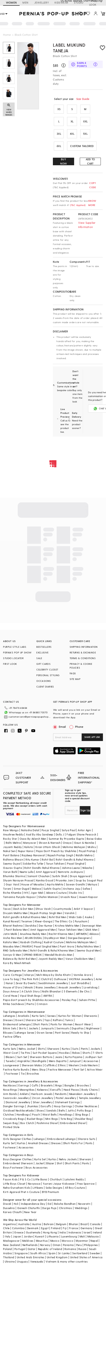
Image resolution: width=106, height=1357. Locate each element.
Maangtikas (27, 1089)
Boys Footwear (13, 1167)
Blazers (10, 1056)
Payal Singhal (75, 863)
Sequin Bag (10, 1123)
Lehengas (9, 1015)
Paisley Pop (69, 999)
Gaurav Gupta (12, 867)
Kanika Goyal (44, 880)
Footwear (12, 1073)
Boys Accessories (36, 1167)
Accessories (90, 1060)
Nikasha (87, 867)
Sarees (51, 1015)
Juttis (71, 1110)
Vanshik (69, 913)
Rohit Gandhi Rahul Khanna (41, 867)
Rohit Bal (47, 859)
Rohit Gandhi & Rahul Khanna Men (52, 950)
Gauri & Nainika (84, 842)
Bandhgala (39, 1060)
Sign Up (85, 810)
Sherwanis (90, 1015)
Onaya (67, 842)
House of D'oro (12, 987)
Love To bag (11, 979)
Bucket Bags (35, 1118)
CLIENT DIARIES (45, 686)
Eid (50, 1203)
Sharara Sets (33, 1020)
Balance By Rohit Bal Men (19, 958)
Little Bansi (40, 1179)
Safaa (86, 888)
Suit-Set (22, 1056)
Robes (76, 1052)
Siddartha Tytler (33, 863)
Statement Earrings (67, 1102)
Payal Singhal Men (45, 946)
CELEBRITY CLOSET (47, 669)
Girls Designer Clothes (17, 1138)
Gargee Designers (79, 937)
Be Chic (85, 991)
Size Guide (82, 98)
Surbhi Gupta (52, 888)
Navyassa (34, 1183)
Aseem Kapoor (88, 896)
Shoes (40, 1110)
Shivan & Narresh (49, 842)
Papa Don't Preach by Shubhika (56, 851)
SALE (39, 658)
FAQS (73, 673)
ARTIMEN (81, 933)
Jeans (59, 1056)
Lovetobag (91, 987)
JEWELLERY (41, 2)
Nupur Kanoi (26, 851)
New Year (30, 1212)
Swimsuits (63, 1028)
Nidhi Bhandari (51, 991)
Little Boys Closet (14, 1183)
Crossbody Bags (14, 1118)
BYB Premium (50, 1191)
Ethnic (62, 1065)
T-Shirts (98, 1052)
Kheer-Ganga (43, 921)
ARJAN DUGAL (33, 937)
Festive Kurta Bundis (16, 1069)
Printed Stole (11, 1127)
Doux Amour (11, 991)
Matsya (92, 884)
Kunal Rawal (11, 921)
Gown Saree (45, 1032)
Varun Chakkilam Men (79, 958)
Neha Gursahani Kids (16, 1187)
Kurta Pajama (74, 1056)
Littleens (38, 1187)
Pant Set (79, 1069)
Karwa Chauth (12, 1212)
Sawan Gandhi (75, 884)
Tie (23, 1073)
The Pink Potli (30, 979)
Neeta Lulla (27, 871)
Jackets (33, 1028)
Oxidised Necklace (15, 1110)
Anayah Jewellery (69, 987)
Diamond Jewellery (18, 1102)
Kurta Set (9, 1143)
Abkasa (94, 933)
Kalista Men (10, 942)
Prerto (30, 1003)
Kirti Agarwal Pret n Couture (21, 1191)
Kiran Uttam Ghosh (47, 846)
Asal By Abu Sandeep (39, 834)
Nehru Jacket (27, 1048)
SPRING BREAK (32, 954)
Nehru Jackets (68, 1159)
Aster (99, 979)
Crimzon (42, 1003)
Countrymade (62, 908)
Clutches (8, 1114)
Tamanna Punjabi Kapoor (19, 896)
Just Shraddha (80, 983)
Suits (75, 1048)
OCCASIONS (43, 680)
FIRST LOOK (10, 663)
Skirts (22, 1028)
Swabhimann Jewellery (53, 983)
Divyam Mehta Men (15, 913)
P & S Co (25, 1179)
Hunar (9, 983)
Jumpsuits (47, 1028)
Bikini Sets (9, 1028)
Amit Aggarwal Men (43, 929)
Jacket (39, 1163)
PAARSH (27, 946)
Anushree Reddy (13, 834)
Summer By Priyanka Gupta (66, 838)
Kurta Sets (38, 1015)
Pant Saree (62, 1032)
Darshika (30, 925)
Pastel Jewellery (66, 1097)
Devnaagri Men (91, 925)
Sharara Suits (86, 1138)
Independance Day (33, 1203)
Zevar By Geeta (26, 983)
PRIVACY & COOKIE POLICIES (81, 665)
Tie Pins (25, 1052)
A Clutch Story (30, 991)
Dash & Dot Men (23, 908)
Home (7, 34)
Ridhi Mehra (13, 842)
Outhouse (60, 979)
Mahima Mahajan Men (80, 942)
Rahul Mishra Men (88, 946)
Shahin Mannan (48, 896)
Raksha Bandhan (65, 1203)
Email (60, 726)
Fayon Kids (10, 1179)
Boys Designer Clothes (17, 1159)
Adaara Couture (56, 892)
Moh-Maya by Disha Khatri (53, 974)
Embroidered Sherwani (18, 1163)
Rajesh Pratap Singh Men (46, 913)
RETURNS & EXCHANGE (83, 652)
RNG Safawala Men (15, 950)
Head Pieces (71, 1089)
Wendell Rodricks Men (58, 954)
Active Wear (94, 1069)
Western (73, 1065)
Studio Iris (75, 892)
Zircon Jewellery (42, 1097)
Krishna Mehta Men (67, 925)
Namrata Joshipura (70, 871)
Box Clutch (27, 1123)
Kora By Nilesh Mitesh (16, 962)
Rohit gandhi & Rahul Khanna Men (24, 917)
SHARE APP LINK (92, 737)
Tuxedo (10, 1060)
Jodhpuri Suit (93, 1056)
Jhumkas (32, 1106)
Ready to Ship (80, 1032)
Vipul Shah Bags (30, 995)
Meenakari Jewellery (82, 1093)
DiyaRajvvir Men (54, 937)
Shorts (86, 1052)
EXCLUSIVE (42, 652)
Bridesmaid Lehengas (17, 1024)
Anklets (24, 1093)
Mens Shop (39, 1069)
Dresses (8, 1020)
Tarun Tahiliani (55, 863)
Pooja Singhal (50, 830)
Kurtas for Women (69, 1015)
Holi (16, 1203)
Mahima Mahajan (74, 846)
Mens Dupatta (58, 1060)
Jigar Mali (36, 892)
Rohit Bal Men (57, 917)
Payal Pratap (87, 851)
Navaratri (84, 1203)
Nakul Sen (9, 851)
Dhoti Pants (40, 1024)
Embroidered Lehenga (61, 1138)
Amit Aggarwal (45, 871)
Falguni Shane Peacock (81, 834)
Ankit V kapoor (83, 908)
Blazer (50, 1163)
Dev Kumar (46, 925)
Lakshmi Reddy (74, 1179)
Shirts (41, 1048)
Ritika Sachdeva (13, 1003)
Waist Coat (10, 1052)
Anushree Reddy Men (33, 933)
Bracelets (47, 1085)
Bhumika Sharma (14, 876)
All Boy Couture (75, 1187)
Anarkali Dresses (38, 1143)
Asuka (88, 917)
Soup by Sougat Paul (89, 880)
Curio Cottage (12, 974)
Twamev (26, 921)
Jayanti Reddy (12, 846)
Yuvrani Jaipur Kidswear (59, 1183)
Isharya (29, 974)
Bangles (69, 1085)
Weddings (81, 1208)
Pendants (61, 1093)
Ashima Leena (71, 867)
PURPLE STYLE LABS (14, 646)
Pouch (36, 1114)
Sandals (51, 1110)
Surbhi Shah (59, 876)
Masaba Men (11, 946)
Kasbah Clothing (31, 942)
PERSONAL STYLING (47, 675)
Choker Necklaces (86, 1106)
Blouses (8, 1032)
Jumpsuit (75, 1060)
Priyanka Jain (64, 880)
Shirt (60, 1163)
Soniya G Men (12, 954)
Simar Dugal (21, 888)
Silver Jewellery (43, 1102)
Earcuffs (55, 1089)
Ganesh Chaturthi (28, 1208)
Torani (7, 888)
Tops (47, 1020)
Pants (84, 1048)
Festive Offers (12, 1036)
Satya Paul (68, 830)
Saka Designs (54, 1187)
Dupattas (78, 1028)
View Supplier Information (87, 224)
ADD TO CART (90, 161)
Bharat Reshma (13, 925)
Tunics (69, 1020)
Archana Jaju (71, 888)
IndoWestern (89, 1065)
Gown (19, 1020)
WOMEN (11, 2)
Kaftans (58, 1020)
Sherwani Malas (32, 1065)
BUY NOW (63, 161)
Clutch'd (46, 979)
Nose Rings (10, 1089)
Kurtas (66, 1048)
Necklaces (9, 1085)
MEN (25, 2)
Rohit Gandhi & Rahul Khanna (74, 859)
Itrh (26, 892)
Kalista (28, 846)
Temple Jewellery (90, 1097)
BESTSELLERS (43, 646)
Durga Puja (49, 1208)
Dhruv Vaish (43, 908)
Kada (30, 1110)
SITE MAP (75, 679)
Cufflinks (50, 1065)
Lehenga (39, 1138)
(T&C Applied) (77, 205)
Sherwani (53, 1048)
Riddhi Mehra (84, 855)
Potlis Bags (84, 1110)
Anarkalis (24, 1015)
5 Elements (70, 991)
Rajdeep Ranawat (33, 855)
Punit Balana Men (17, 929)
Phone (78, 726)
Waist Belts (49, 1114)
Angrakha (23, 1060)
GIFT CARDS (43, 663)
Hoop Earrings (63, 1106)
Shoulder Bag (83, 1118)
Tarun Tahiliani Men (70, 929)
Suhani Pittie (87, 999)
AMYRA (47, 995)
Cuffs (35, 1085)
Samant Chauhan (38, 876)
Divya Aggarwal (80, 876)
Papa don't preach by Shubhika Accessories (31, 999)
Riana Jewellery (46, 987)
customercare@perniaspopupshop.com (30, 716)
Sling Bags (82, 1114)
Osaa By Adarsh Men (33, 838)
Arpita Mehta (55, 884)
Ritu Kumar (32, 859)
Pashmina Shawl (47, 1123)
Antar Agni (84, 830)
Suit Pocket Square (45, 1052)
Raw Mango (11, 830)
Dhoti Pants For (73, 1143)
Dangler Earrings (13, 1106)
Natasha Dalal (30, 830)
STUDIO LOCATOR (13, 658)
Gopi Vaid (12, 884)
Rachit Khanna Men (61, 933)
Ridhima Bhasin (13, 859)
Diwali (7, 1203)
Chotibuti (56, 1179)
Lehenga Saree (24, 1032)
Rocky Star (10, 838)
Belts (62, 1110)
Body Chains (89, 1089)
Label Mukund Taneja (69, 47)
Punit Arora (67, 946)
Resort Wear (83, 1024)
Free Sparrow (86, 1183)
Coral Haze (10, 995)
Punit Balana (11, 855)
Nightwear (93, 1028)
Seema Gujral (12, 863)
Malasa (36, 888)
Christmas (65, 1208)
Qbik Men (91, 929)
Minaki (29, 987)
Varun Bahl (10, 871)
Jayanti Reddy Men (50, 958)
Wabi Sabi (75, 917)
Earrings (23, 1085)
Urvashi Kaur (68, 896)
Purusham (81, 921)
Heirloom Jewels (41, 1093)
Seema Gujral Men (88, 950)
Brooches (33, 1073)
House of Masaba (32, 884)
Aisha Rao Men (12, 937)
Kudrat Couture (54, 942)
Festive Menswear (59, 1069)
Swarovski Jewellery (16, 1097)
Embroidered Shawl (73, 1123)
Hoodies (64, 1052)
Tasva (7, 908)
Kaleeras (42, 1089)
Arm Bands (10, 1093)
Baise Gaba (94, 838)
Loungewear (11, 1065)
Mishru (92, 846)
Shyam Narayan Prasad (18, 880)
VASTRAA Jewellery (81, 979)
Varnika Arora (82, 974)
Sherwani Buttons (41, 1056)
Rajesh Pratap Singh (60, 855)
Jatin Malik (10, 933)
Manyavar (29, 842)
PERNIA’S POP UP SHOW (17, 652)
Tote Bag (66, 1118)
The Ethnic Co (63, 921)
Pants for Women (62, 1024)
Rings (58, 1085)
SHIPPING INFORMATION (84, 646)
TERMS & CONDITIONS (83, 658)
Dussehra (9, 1208)
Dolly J (60, 834)
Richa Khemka (12, 892)
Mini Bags (51, 1118)
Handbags (23, 1114)
